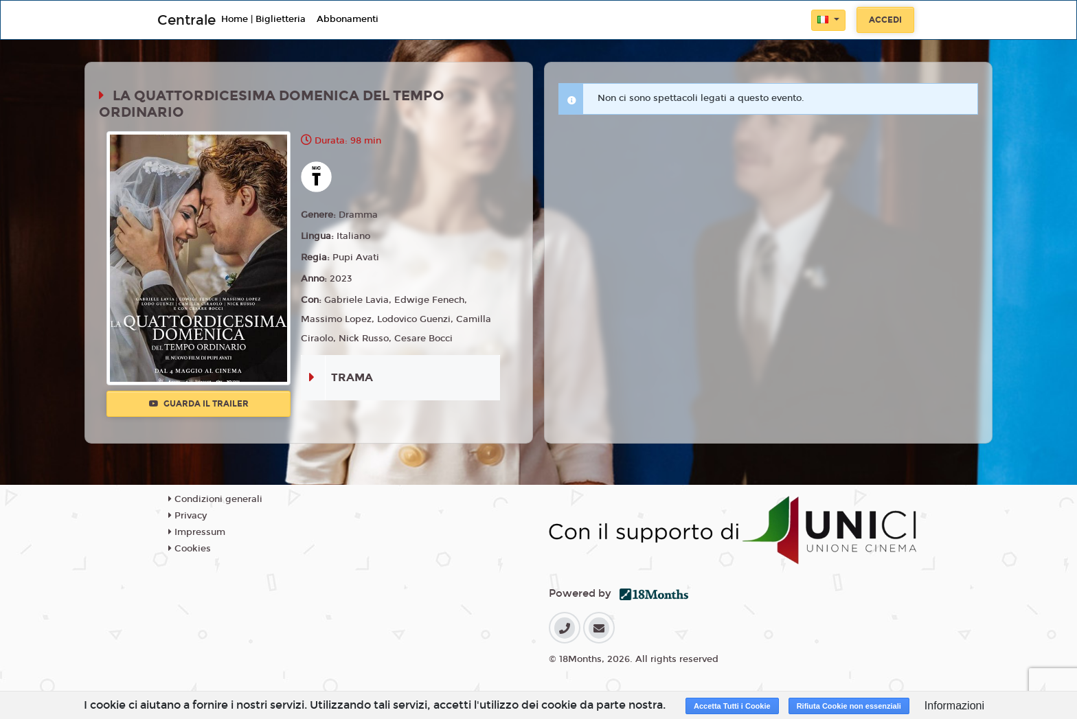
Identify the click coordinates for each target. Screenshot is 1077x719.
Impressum (196, 532)
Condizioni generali (215, 499)
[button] (828, 20)
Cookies (189, 548)
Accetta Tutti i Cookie (732, 706)
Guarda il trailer (199, 404)
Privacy (187, 515)
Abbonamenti (347, 19)
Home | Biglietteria (263, 19)
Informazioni (954, 705)
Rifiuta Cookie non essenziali (849, 706)
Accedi (885, 20)
